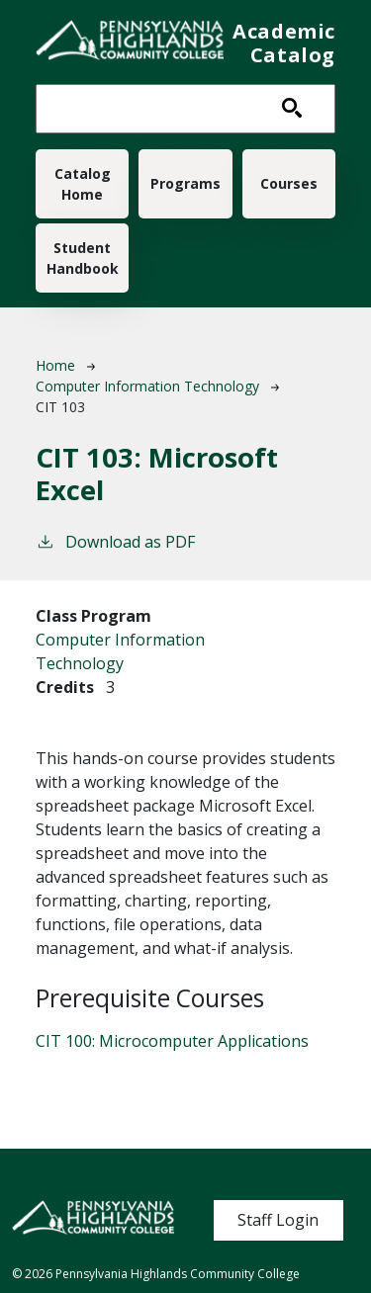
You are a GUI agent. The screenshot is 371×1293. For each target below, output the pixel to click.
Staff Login (278, 1220)
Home (55, 365)
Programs (185, 183)
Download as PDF (115, 541)
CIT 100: (172, 1041)
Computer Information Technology (147, 386)
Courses (289, 183)
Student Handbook (82, 258)
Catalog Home (82, 184)
